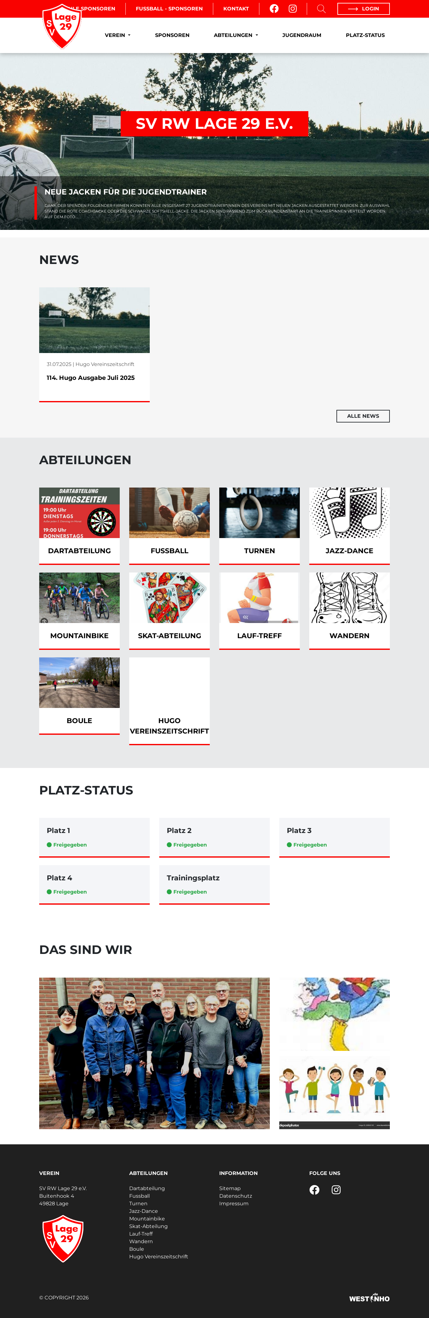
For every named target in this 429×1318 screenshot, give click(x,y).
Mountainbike (147, 1219)
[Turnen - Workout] (334, 1092)
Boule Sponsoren (87, 9)
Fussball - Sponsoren (169, 9)
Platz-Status (365, 35)
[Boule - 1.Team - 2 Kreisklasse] (154, 1053)
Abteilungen (234, 35)
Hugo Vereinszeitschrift (158, 1257)
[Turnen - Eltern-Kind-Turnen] (334, 1014)
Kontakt (236, 9)
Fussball (139, 1196)
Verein (116, 35)
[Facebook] (274, 9)
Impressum (234, 1204)
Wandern (141, 1241)
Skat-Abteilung (148, 1226)
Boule (136, 1249)
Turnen (138, 1204)
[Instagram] (293, 9)
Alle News (363, 416)
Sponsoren (172, 35)
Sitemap (230, 1188)
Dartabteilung (147, 1188)
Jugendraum (301, 35)
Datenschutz (235, 1196)
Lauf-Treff (141, 1234)
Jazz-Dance (143, 1211)
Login (363, 9)
